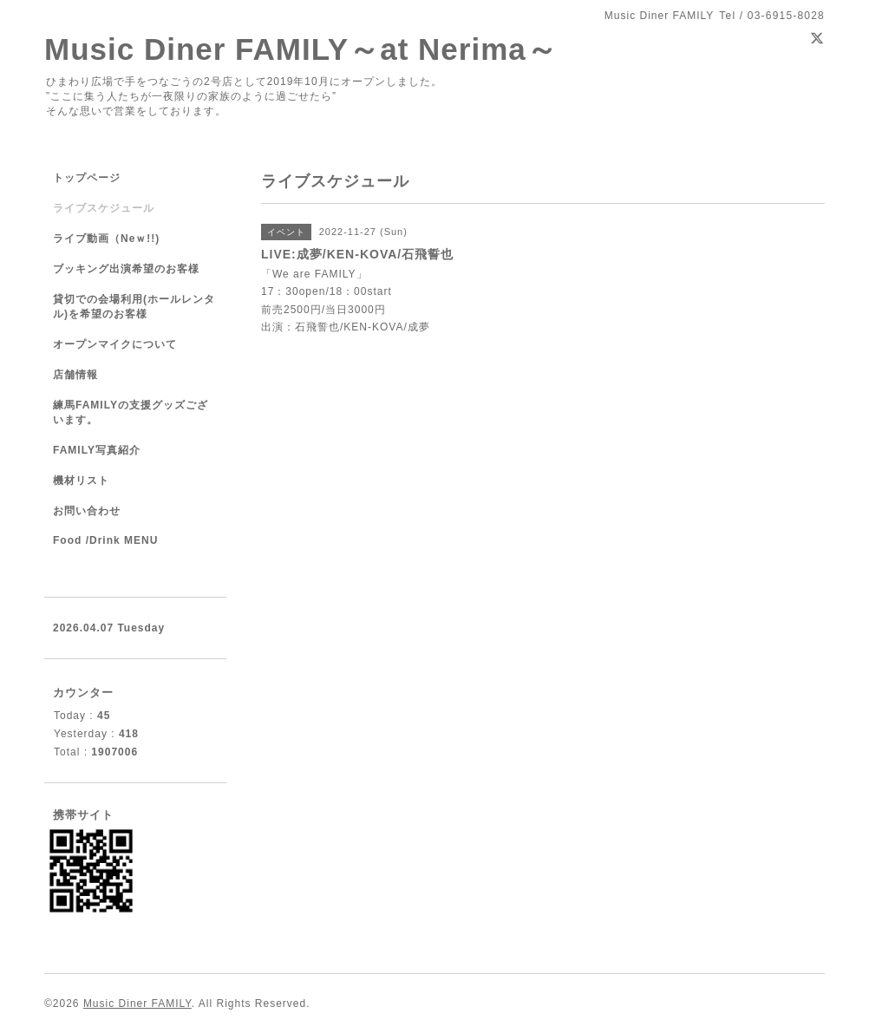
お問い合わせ (87, 511)
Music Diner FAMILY (137, 1003)
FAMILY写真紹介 (96, 450)
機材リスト (81, 480)
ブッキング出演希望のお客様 (126, 269)
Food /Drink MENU (105, 540)
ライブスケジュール (103, 208)
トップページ (87, 178)
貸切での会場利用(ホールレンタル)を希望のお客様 (134, 306)
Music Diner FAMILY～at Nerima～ (301, 49)
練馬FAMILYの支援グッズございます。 (130, 412)
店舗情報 (75, 375)
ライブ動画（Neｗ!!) (106, 238)
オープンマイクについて (115, 344)
